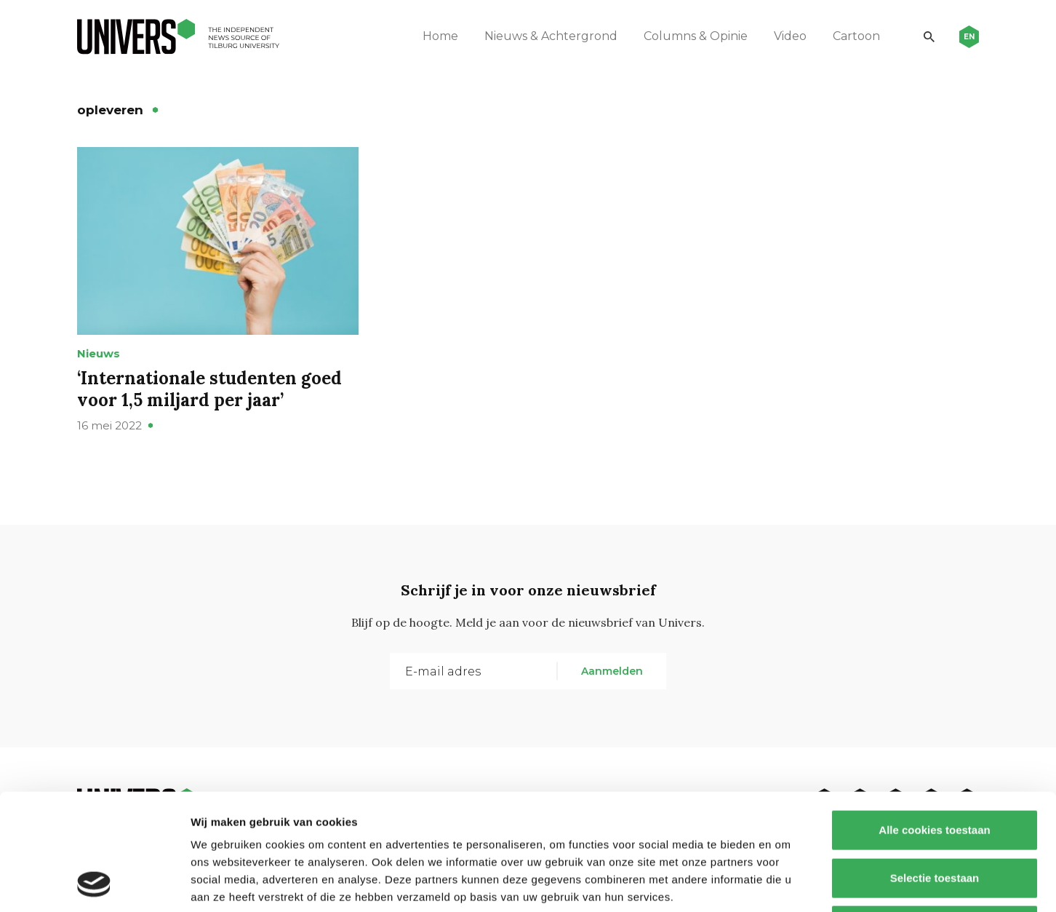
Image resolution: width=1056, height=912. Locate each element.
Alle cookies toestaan (934, 721)
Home (440, 36)
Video (790, 36)
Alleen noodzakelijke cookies (934, 816)
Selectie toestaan (935, 769)
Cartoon (856, 36)
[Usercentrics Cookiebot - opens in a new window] (94, 884)
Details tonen (785, 883)
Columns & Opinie (696, 36)
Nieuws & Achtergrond (550, 36)
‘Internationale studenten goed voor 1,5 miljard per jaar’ (209, 389)
